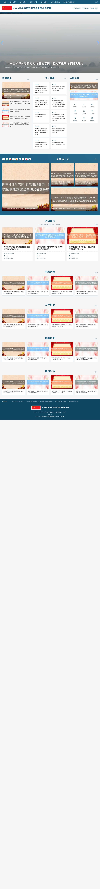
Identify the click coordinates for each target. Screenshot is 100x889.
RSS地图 (57, 416)
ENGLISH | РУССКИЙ (88, 8)
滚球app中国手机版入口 (31, 401)
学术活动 (50, 272)
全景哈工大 (62, 159)
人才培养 (50, 305)
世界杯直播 (44, 2)
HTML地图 (62, 416)
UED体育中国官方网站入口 (46, 401)
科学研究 (50, 338)
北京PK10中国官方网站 (60, 401)
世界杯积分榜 (33, 2)
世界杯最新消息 (55, 2)
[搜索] (96, 2)
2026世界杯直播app (68, 2)
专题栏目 (74, 78)
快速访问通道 (77, 8)
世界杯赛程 (23, 2)
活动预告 (50, 221)
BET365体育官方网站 (73, 401)
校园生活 (50, 371)
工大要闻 (50, 78)
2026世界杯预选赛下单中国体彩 (48, 416)
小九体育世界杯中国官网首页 (17, 401)
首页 (5, 2)
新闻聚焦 (7, 78)
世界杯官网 (13, 2)
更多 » (28, 79)
